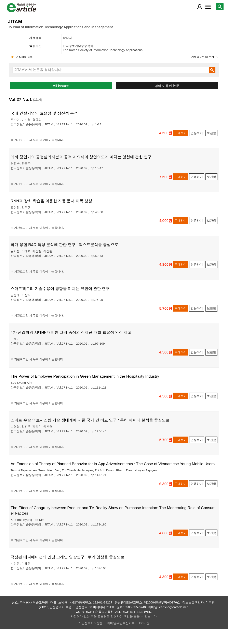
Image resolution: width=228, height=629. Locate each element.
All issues (61, 86)
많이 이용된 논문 (167, 86)
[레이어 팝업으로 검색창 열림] (220, 6)
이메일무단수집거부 (121, 623)
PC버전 (144, 623)
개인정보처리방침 (90, 623)
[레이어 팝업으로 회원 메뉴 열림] (199, 6)
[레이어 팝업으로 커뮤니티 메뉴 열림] (208, 6)
